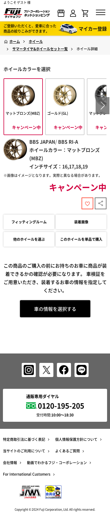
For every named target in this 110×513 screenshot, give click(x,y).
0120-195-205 (61, 405)
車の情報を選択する (55, 308)
